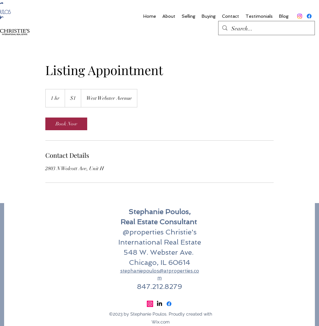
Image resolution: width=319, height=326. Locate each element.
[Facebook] (309, 16)
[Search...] (266, 28)
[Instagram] (299, 16)
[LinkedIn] (159, 304)
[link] (66, 124)
